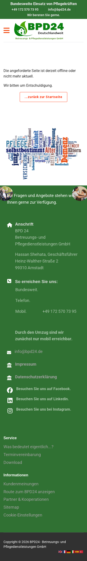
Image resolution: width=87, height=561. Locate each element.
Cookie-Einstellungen (22, 515)
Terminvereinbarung (22, 454)
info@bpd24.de (59, 10)
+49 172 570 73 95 (25, 10)
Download (12, 462)
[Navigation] (6, 30)
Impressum (25, 364)
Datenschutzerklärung (36, 376)
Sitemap (11, 507)
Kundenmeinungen (21, 483)
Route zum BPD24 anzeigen (29, 491)
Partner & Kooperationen (26, 499)
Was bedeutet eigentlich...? (28, 446)
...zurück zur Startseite (43, 97)
